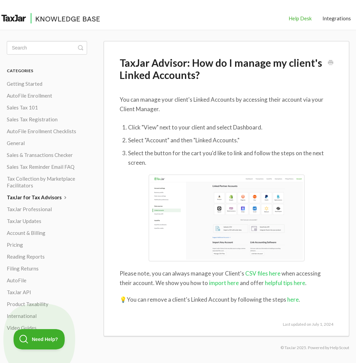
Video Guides (22, 328)
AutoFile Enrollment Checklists (41, 131)
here (293, 299)
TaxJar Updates (24, 221)
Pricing (15, 245)
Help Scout (339, 347)
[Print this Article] (330, 63)
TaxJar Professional (29, 209)
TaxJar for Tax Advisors (37, 197)
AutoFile (16, 280)
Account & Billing (26, 233)
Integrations (336, 18)
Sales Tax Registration (32, 119)
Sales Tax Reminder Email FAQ (41, 167)
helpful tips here (285, 282)
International (22, 316)
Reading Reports (26, 257)
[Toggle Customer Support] (39, 339)
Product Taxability (27, 304)
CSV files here (262, 273)
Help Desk (300, 18)
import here (224, 282)
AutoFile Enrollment (29, 96)
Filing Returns (23, 268)
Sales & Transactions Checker (40, 155)
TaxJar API (19, 292)
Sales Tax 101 (22, 107)
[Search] (47, 48)
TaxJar (290, 347)
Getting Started (24, 84)
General (16, 143)
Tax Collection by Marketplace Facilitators (41, 182)
